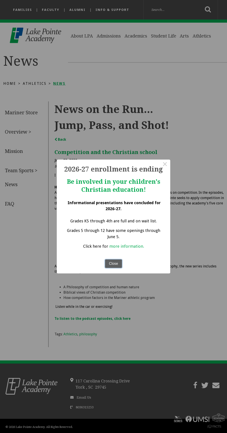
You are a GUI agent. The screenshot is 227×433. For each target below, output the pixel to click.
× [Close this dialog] (165, 165)
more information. (126, 246)
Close (113, 263)
